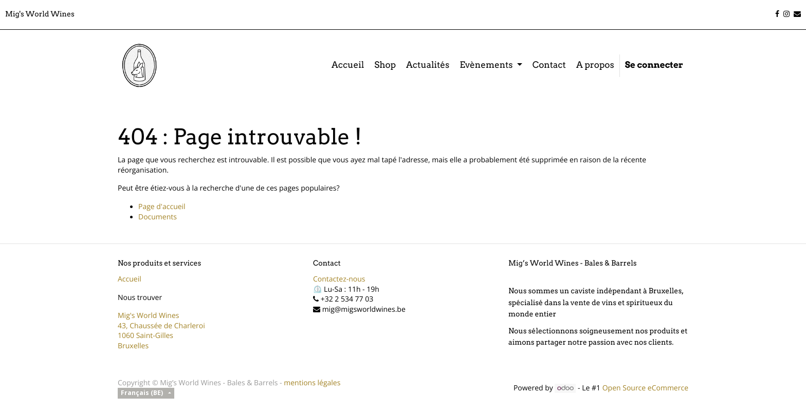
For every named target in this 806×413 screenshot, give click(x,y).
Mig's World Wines (148, 316)
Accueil (129, 279)
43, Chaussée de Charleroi (161, 326)
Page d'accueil (162, 207)
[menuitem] (347, 65)
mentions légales (312, 383)
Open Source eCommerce (645, 388)
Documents (157, 217)
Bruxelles (133, 346)
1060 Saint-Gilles (145, 336)
